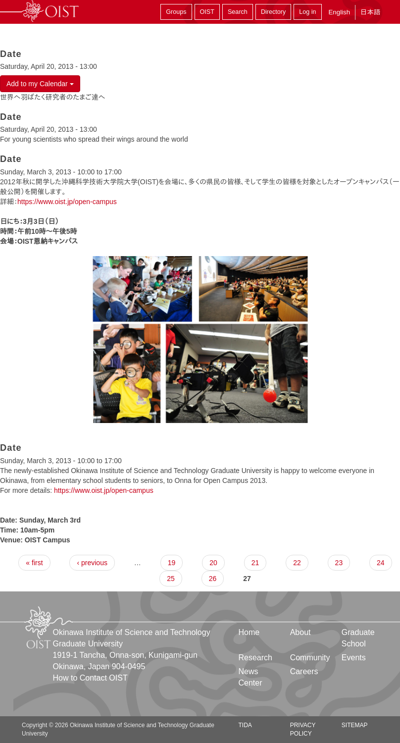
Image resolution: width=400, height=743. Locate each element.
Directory (273, 11)
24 (381, 563)
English (339, 12)
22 (297, 563)
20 (213, 563)
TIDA (245, 725)
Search (238, 11)
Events (354, 657)
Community (310, 657)
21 (255, 563)
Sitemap (355, 725)
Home (249, 632)
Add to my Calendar (40, 84)
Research (255, 657)
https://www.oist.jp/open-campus (67, 202)
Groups (176, 11)
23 (339, 563)
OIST (207, 11)
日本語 (370, 12)
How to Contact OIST (90, 678)
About (300, 632)
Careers (304, 671)
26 (213, 579)
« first (34, 563)
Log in (307, 11)
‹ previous (92, 563)
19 (172, 563)
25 (171, 579)
